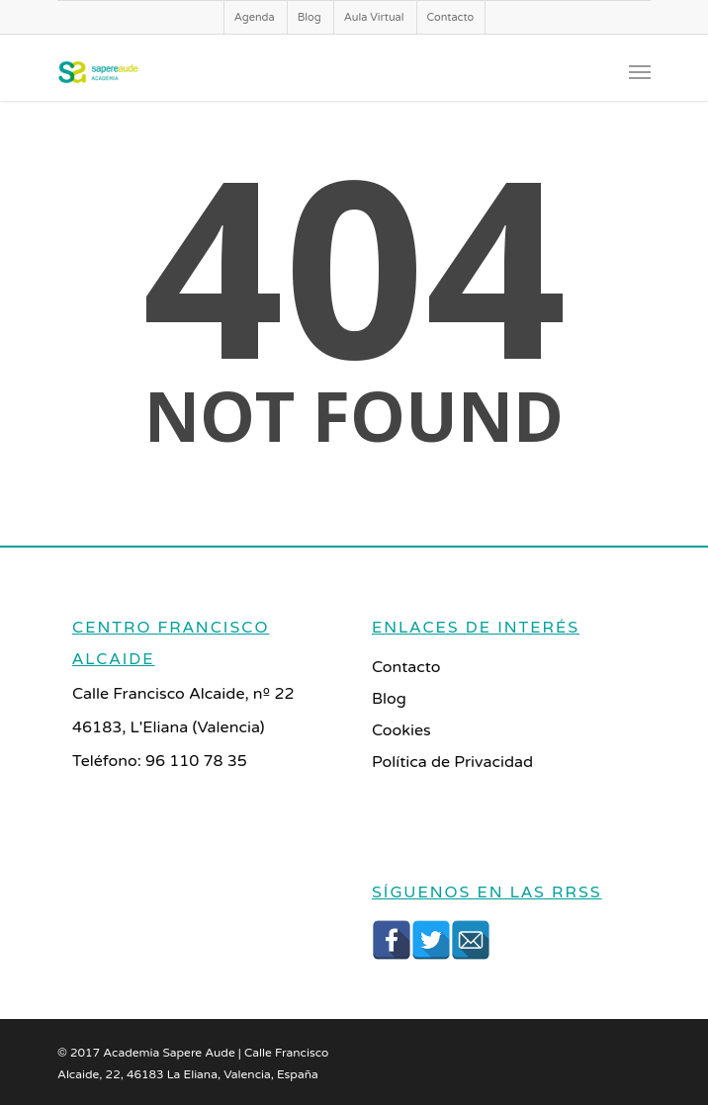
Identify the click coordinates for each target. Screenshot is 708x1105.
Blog (309, 17)
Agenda (254, 17)
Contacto (451, 17)
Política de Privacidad (452, 762)
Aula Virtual (374, 17)
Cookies (401, 730)
